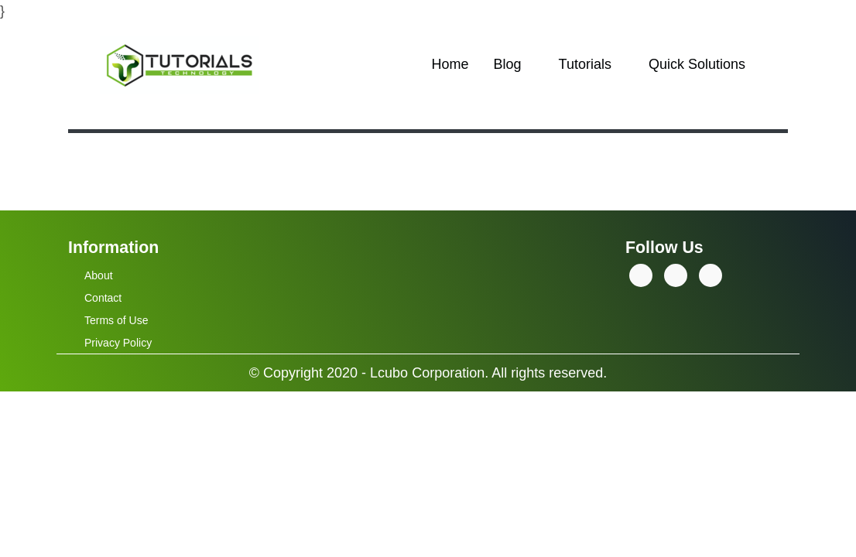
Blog (508, 64)
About (98, 275)
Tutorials (585, 64)
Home (450, 64)
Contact (103, 298)
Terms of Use (116, 320)
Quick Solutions (697, 64)
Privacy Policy (118, 343)
